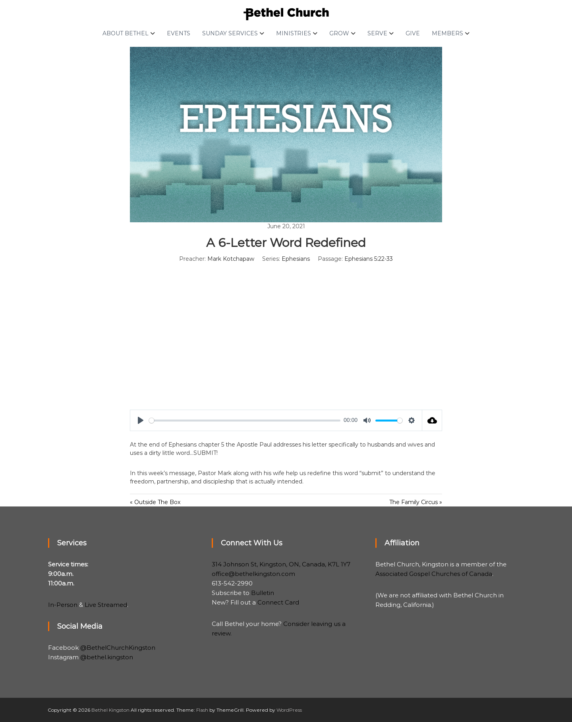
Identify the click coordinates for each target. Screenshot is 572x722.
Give (413, 33)
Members (447, 33)
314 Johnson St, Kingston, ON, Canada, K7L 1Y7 (281, 564)
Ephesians (296, 258)
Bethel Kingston (110, 710)
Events (178, 33)
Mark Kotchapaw (230, 258)
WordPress (289, 710)
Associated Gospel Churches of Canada (433, 574)
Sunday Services (230, 33)
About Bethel (125, 33)
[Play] (140, 420)
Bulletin (262, 593)
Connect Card (278, 602)
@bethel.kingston (106, 657)
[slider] (244, 420)
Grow (339, 33)
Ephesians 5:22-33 (368, 258)
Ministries (293, 33)
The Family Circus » (415, 502)
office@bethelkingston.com (253, 574)
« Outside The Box (155, 502)
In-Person (62, 604)
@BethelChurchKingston (117, 647)
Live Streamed (106, 604)
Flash (202, 710)
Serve (377, 33)
